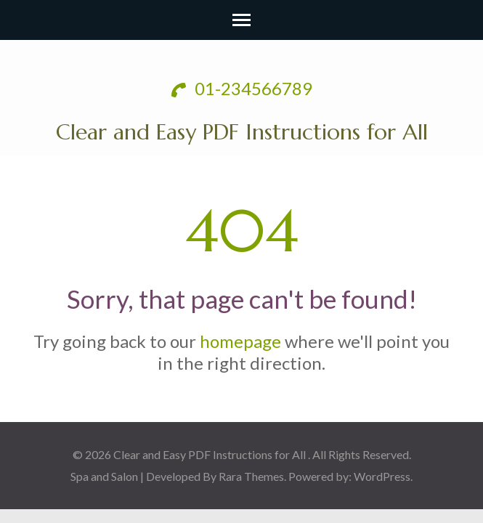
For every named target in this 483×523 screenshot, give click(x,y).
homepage (240, 341)
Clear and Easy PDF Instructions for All (242, 131)
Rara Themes (251, 476)
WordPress (382, 476)
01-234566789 (241, 88)
